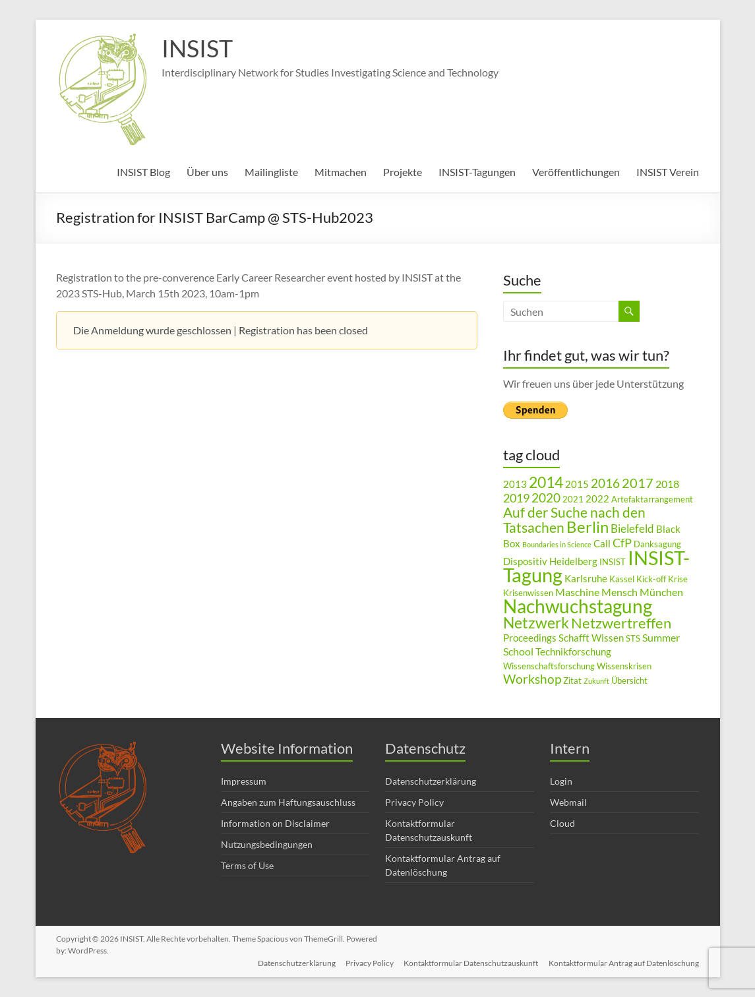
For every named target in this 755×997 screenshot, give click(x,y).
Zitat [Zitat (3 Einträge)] (572, 680)
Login (561, 781)
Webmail (568, 802)
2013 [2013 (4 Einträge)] (515, 484)
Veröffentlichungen (576, 172)
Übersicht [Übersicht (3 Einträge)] (629, 680)
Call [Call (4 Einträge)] (602, 543)
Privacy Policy (414, 802)
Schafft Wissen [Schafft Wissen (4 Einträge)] (591, 638)
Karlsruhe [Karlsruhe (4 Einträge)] (585, 578)
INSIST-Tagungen (477, 172)
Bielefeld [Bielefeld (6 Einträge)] (632, 528)
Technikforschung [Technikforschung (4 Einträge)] (573, 651)
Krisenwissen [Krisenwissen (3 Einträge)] (528, 593)
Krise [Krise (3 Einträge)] (678, 579)
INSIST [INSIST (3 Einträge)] (612, 562)
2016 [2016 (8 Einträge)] (605, 483)
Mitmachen (341, 172)
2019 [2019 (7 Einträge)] (516, 498)
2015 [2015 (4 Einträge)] (577, 484)
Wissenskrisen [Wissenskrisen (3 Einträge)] (624, 666)
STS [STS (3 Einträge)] (633, 638)
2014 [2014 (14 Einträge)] (546, 482)
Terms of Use (247, 865)
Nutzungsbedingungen (267, 844)
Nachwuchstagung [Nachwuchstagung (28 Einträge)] (577, 606)
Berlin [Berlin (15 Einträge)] (587, 527)
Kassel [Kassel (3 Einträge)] (621, 579)
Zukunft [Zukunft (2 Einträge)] (596, 681)
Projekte (402, 172)
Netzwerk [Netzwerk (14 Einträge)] (536, 622)
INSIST (197, 48)
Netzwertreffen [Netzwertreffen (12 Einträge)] (621, 623)
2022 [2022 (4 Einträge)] (597, 498)
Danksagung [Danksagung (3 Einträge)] (657, 544)
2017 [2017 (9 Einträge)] (637, 483)
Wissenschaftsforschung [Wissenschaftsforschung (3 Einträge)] (549, 666)
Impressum (243, 781)
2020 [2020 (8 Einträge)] (545, 497)
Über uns (207, 172)
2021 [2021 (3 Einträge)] (573, 499)
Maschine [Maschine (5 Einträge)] (577, 592)
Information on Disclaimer (275, 823)
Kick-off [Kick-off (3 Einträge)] (651, 579)
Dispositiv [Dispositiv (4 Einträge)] (525, 561)
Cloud (562, 823)
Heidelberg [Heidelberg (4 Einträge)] (573, 561)
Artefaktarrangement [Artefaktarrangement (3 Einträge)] (652, 499)
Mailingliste (271, 172)
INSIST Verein (667, 172)
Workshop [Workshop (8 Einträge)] (532, 678)
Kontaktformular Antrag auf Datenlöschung (624, 962)
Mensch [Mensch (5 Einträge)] (619, 592)
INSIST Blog (143, 172)
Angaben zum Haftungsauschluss (288, 802)
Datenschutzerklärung (430, 781)
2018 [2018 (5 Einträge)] (667, 483)
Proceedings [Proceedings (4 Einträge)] (530, 638)
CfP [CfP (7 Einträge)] (622, 542)
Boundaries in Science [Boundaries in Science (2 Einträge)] (556, 544)
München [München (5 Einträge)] (661, 592)
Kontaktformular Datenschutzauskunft (471, 962)
